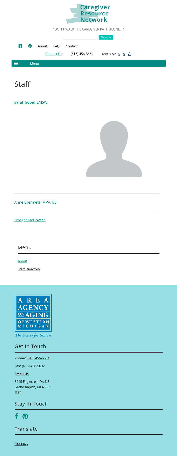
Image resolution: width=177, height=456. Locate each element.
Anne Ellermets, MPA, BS (35, 202)
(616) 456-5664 (82, 54)
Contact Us (53, 54)
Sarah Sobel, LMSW (31, 102)
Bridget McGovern (30, 219)
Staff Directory (29, 269)
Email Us (22, 374)
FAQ (56, 46)
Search (106, 37)
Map (18, 392)
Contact (71, 46)
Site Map (21, 444)
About (42, 46)
